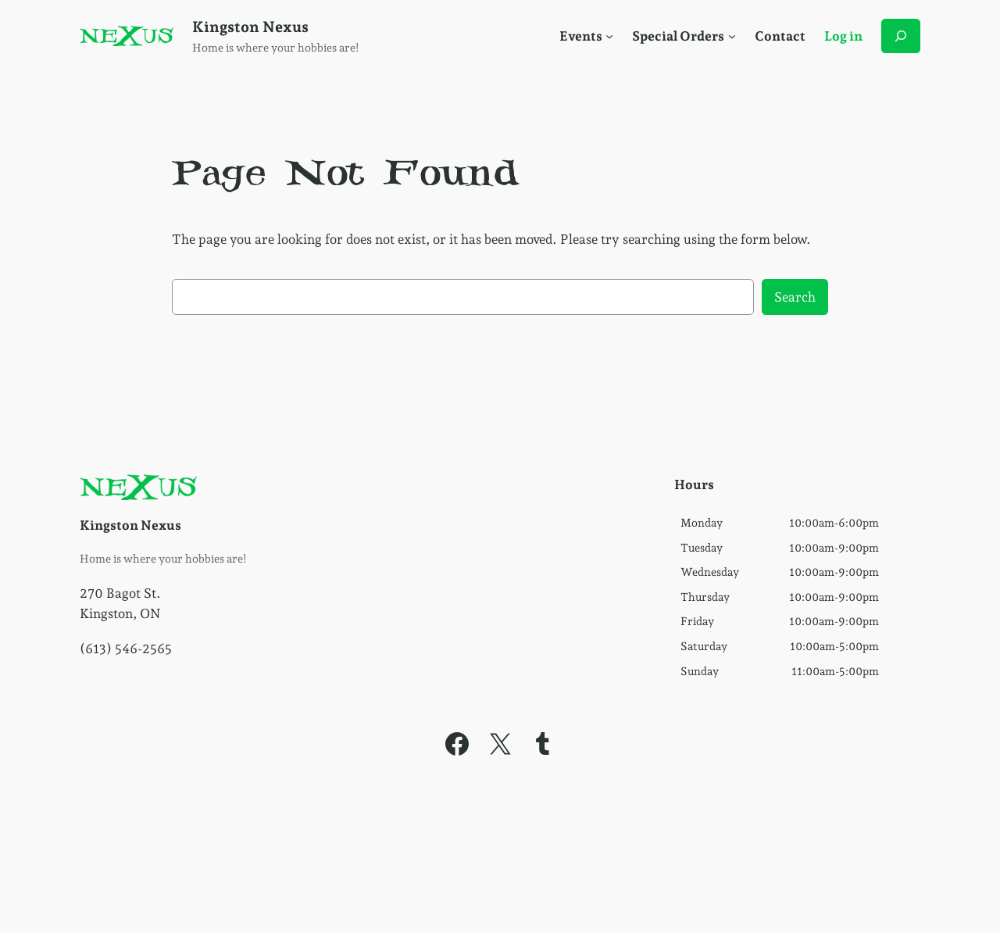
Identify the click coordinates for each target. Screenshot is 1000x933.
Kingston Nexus (250, 27)
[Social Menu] (609, 36)
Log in (843, 36)
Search (795, 297)
